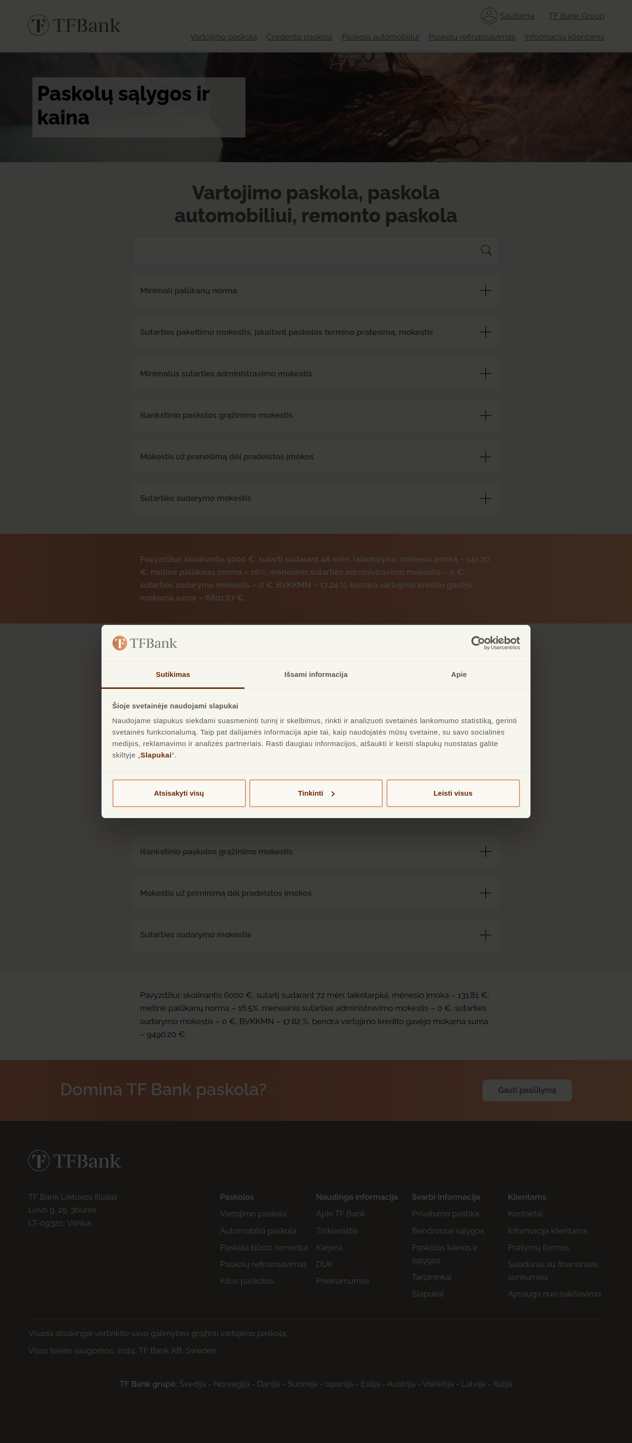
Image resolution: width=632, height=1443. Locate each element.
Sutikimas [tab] (173, 674)
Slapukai (156, 755)
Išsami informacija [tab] (316, 674)
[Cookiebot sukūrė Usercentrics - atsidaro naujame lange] (478, 643)
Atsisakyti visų (179, 793)
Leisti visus (453, 793)
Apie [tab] (459, 674)
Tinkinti (316, 793)
